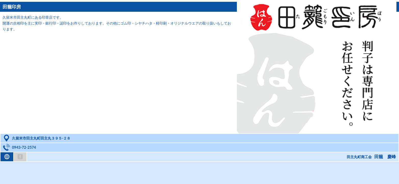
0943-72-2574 (24, 147)
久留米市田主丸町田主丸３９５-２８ (41, 138)
